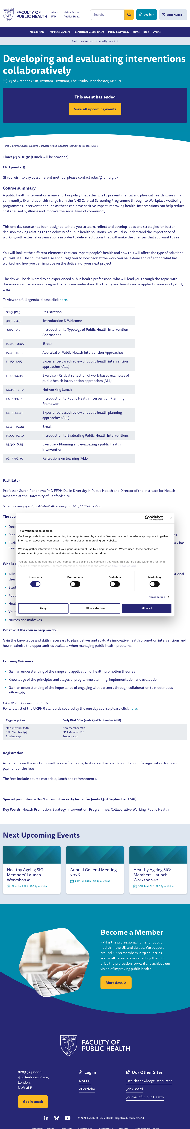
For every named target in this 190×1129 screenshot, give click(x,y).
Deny (43, 608)
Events (157, 32)
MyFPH (85, 1080)
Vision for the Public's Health (72, 15)
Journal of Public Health (145, 1097)
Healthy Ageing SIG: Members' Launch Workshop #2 (152, 874)
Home (6, 146)
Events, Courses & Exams (25, 146)
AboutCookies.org (123, 565)
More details (116, 982)
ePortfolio (87, 1089)
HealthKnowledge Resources (149, 1080)
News (136, 32)
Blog (146, 32)
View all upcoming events (95, 109)
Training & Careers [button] (59, 32)
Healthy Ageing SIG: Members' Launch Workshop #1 (25, 874)
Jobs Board (134, 1089)
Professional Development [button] (89, 32)
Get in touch (33, 1101)
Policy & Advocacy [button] (118, 32)
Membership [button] (37, 32)
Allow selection (95, 608)
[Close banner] (170, 518)
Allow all (146, 608)
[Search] (107, 15)
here (63, 299)
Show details (157, 597)
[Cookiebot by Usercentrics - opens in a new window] (147, 518)
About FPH (54, 15)
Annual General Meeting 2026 (93, 872)
